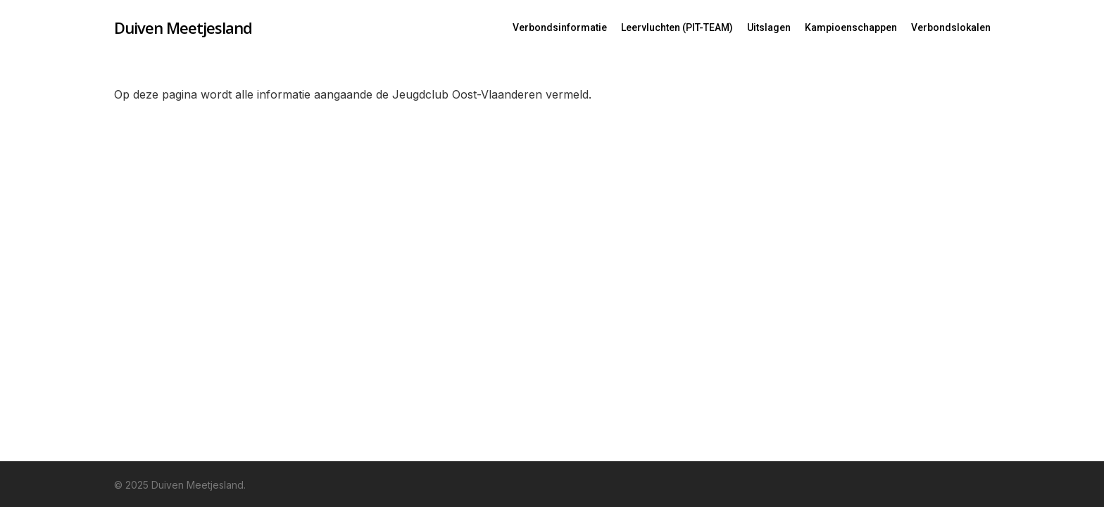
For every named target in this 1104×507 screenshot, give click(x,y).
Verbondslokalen (951, 27)
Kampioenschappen (851, 27)
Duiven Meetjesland (183, 27)
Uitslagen (769, 27)
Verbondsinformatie (560, 27)
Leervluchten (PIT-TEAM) (677, 27)
